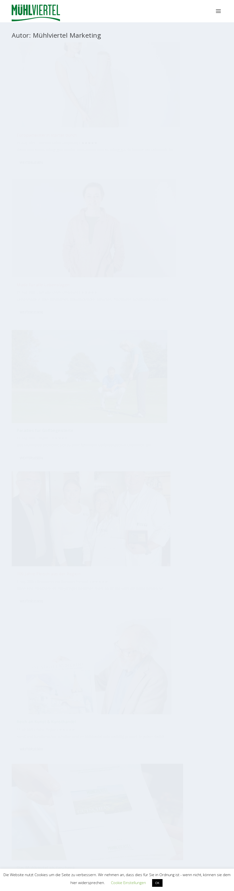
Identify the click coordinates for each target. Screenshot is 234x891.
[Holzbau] (72, 643)
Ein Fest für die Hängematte (44, 420)
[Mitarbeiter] (197, 588)
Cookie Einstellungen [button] (128, 882)
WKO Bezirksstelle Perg (46, 830)
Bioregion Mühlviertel (166, 728)
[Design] (44, 622)
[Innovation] (175, 648)
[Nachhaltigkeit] (168, 600)
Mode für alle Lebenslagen (115, 89)
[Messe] (161, 636)
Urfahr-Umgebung (189, 445)
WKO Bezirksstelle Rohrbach (50, 838)
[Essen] (141, 592)
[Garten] (193, 661)
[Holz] (113, 662)
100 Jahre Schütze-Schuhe (114, 314)
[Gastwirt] (185, 608)
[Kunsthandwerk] (126, 594)
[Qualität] (140, 608)
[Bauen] (58, 637)
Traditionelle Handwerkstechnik (107, 424)
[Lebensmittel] (133, 634)
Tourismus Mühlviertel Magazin (67, 727)
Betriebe (45, 102)
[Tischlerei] (68, 627)
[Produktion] (106, 595)
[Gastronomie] (57, 617)
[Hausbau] (162, 653)
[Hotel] (94, 649)
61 (60, 509)
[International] (144, 623)
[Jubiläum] (115, 642)
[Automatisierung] (191, 624)
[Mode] (51, 649)
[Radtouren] (118, 602)
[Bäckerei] (37, 601)
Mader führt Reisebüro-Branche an (184, 430)
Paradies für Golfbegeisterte (177, 92)
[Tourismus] (34, 633)
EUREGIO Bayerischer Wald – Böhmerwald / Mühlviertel (156, 822)
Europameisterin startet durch (41, 92)
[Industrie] (206, 614)
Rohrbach (39, 326)
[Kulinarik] (87, 632)
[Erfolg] (49, 593)
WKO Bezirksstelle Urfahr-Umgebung (57, 846)
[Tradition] (158, 587)
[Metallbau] (29, 619)
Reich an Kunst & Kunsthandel (105, 205)
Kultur (113, 215)
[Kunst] (203, 604)
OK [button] (157, 883)
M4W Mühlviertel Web (166, 775)
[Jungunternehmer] (148, 646)
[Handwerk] (84, 602)
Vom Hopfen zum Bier (38, 313)
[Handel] (61, 593)
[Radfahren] (58, 603)
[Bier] (68, 660)
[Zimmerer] (154, 663)
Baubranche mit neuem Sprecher (184, 314)
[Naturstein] (134, 664)
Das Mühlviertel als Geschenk (180, 196)
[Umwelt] (40, 656)
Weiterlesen (31, 138)
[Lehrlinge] (191, 642)
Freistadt (38, 219)
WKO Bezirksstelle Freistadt (49, 821)
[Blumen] (94, 588)
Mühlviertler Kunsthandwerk (67, 775)
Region (123, 215)
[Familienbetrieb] (106, 619)
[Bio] (173, 624)
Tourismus (199, 206)
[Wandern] (204, 630)
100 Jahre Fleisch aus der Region (41, 204)
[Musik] (201, 653)
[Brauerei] (85, 663)
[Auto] (106, 649)
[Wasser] (129, 619)
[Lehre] (151, 601)
